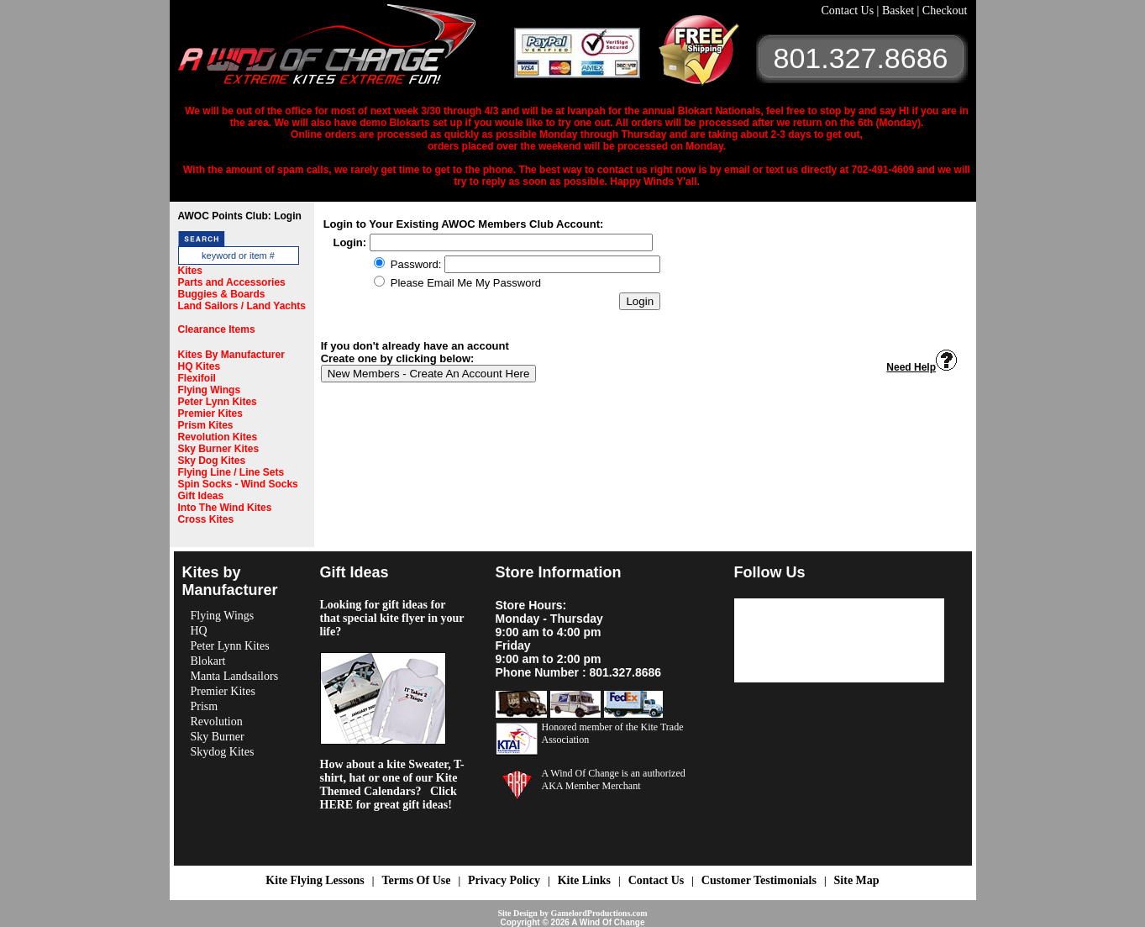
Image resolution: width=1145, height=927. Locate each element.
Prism (204, 706)
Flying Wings (209, 390)
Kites (190, 271)
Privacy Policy (504, 880)
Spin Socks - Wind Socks (238, 484)
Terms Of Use (415, 880)
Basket (899, 10)
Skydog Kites (223, 751)
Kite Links (584, 880)
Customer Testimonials (759, 880)
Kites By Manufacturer (231, 355)
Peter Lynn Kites (217, 402)
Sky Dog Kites (212, 460)
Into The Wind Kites (225, 508)
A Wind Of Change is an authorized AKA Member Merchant (613, 779)
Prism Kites (206, 425)
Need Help (921, 367)
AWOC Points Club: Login (240, 216)
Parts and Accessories (232, 282)
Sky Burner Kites (219, 449)
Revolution (217, 721)
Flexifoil (197, 378)
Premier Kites (210, 413)
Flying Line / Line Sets (231, 472)
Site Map (857, 880)
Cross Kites (206, 519)
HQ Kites (199, 366)
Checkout (945, 10)
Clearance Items (216, 329)
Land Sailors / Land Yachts (242, 306)
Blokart (208, 661)
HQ (199, 630)
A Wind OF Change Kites (346, 50)
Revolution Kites (218, 437)
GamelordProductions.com (598, 913)
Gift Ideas (201, 496)
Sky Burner (217, 736)
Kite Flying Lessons (314, 880)
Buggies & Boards (221, 294)
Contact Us (849, 10)
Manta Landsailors (235, 676)
